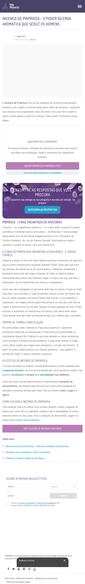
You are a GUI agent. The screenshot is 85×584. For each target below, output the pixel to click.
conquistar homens (13, 370)
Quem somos (10, 578)
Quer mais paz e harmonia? (42, 141)
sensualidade (46, 374)
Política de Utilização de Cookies (18, 582)
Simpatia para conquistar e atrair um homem (28, 452)
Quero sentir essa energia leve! (42, 165)
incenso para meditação (27, 420)
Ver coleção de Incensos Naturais (42, 428)
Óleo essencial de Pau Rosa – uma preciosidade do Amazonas (37, 446)
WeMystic (21, 36)
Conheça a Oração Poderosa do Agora (25, 458)
